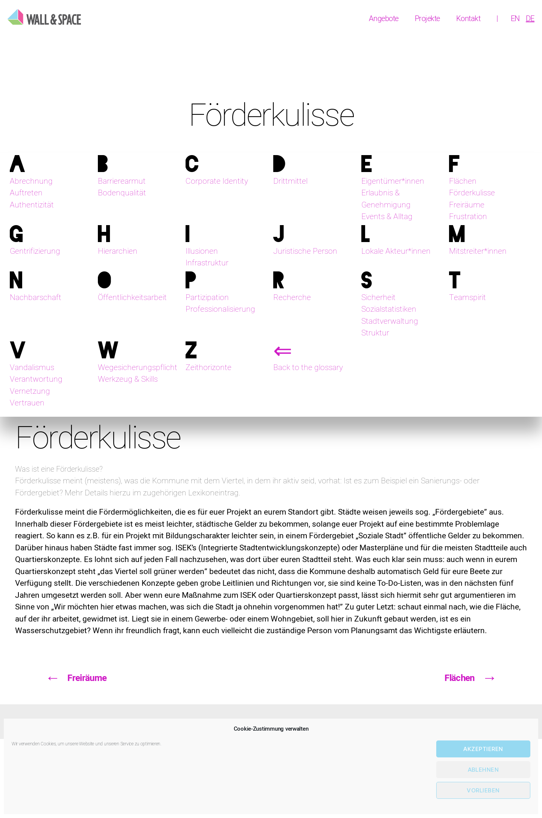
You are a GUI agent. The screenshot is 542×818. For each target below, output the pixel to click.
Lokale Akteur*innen (396, 251)
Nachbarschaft (35, 297)
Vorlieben (483, 790)
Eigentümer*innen (392, 181)
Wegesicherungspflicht (137, 367)
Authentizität (32, 205)
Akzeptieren (483, 748)
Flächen (463, 181)
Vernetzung (30, 391)
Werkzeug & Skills (128, 379)
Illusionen (202, 251)
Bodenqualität (122, 193)
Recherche (292, 297)
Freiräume (466, 205)
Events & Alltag (387, 216)
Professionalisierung (220, 309)
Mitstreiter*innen (478, 251)
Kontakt (468, 18)
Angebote (384, 18)
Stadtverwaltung (389, 321)
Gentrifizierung (35, 251)
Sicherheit (378, 297)
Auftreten (26, 193)
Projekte (427, 18)
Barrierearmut (122, 181)
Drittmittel (290, 181)
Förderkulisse (472, 193)
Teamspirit (467, 297)
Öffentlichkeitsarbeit (132, 297)
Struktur (375, 333)
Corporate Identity (217, 181)
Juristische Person (305, 251)
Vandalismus (32, 367)
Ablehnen (483, 769)
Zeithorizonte (208, 367)
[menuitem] (515, 18)
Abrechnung (31, 181)
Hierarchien (117, 251)
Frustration (468, 216)
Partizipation (207, 297)
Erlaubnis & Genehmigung (386, 199)
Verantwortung (36, 379)
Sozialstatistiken (388, 309)
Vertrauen (27, 403)
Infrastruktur (207, 263)
